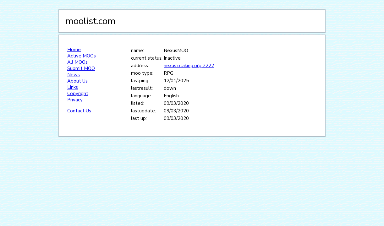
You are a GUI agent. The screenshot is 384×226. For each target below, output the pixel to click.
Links (72, 87)
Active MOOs (81, 56)
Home (74, 49)
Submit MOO (81, 68)
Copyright (77, 93)
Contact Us (79, 111)
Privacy (75, 100)
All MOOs (77, 62)
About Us (77, 81)
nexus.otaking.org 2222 (189, 65)
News (73, 75)
